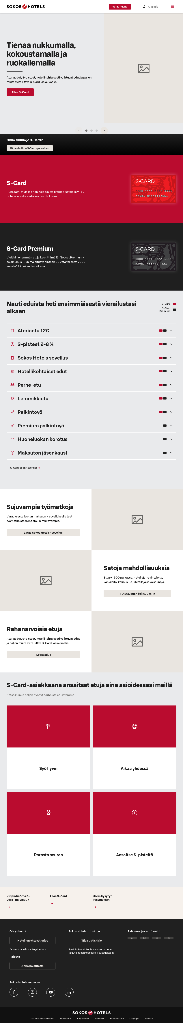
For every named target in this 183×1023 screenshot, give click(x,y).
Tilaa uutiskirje (91, 940)
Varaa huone (119, 6)
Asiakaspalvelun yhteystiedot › (28, 949)
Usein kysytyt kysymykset (105, 901)
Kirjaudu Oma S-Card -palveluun (19, 901)
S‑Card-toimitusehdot (25, 467)
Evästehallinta (117, 1018)
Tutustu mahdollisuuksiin (137, 593)
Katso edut (43, 655)
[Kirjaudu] (150, 6)
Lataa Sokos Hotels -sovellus (43, 532)
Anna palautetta (32, 966)
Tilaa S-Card (20, 92)
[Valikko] (172, 6)
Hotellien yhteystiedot (32, 940)
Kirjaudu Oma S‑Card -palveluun (29, 148)
